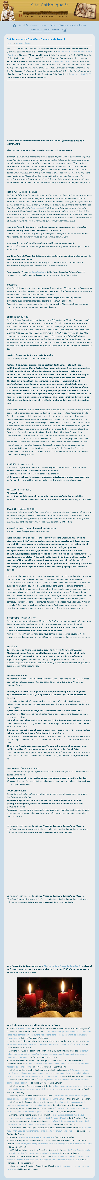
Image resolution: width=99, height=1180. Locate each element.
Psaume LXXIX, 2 (38, 208)
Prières (53, 25)
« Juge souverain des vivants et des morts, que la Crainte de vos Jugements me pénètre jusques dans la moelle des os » (49, 1087)
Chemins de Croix (78, 25)
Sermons (43, 25)
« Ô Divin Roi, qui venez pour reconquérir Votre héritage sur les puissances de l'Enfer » (49, 1145)
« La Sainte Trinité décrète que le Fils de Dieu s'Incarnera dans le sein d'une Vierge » (48, 1152)
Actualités (23, 25)
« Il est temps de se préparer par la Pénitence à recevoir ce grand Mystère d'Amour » (46, 1103)
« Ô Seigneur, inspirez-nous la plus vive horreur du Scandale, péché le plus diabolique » (48, 1081)
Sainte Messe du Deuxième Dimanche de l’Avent (36, 39)
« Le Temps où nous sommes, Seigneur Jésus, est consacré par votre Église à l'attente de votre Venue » (48, 1097)
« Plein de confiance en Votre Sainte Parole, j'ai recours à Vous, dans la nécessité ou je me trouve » (49, 1065)
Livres (47, 30)
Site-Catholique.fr (49, 5)
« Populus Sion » (24, 1029)
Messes (33, 25)
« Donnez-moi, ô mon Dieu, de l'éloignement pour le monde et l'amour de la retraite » (49, 1129)
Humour (56, 30)
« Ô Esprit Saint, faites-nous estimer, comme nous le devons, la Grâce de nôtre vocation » (48, 1043)
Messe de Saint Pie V (81, 74)
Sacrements (36, 30)
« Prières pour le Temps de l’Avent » (36, 1137)
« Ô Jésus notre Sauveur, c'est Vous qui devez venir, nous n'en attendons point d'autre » (48, 1110)
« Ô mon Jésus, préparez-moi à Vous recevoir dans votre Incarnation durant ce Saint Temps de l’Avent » (45, 1116)
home (14, 25)
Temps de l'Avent (23, 43)
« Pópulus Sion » (61, 62)
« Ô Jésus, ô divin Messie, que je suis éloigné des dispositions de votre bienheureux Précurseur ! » (48, 1123)
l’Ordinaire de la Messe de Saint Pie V (62, 966)
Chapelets (63, 25)
